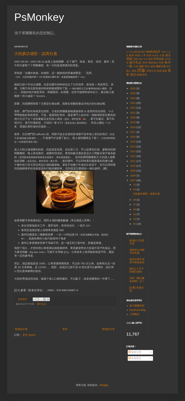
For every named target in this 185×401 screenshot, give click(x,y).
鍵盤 (164, 71)
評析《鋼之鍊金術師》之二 (137, 279)
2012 (133, 156)
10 (134, 184)
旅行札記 (41, 304)
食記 (133, 74)
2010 (133, 165)
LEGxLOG (139, 51)
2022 (133, 107)
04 (134, 214)
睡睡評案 (161, 66)
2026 (133, 88)
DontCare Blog (138, 310)
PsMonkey (39, 17)
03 (134, 219)
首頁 (64, 329)
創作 (131, 55)
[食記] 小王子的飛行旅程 (137, 270)
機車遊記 (153, 62)
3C (127, 52)
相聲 (152, 66)
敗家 (150, 59)
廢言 (168, 55)
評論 (141, 70)
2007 (133, 180)
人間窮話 (134, 314)
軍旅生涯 (151, 71)
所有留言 (134, 358)
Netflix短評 (153, 51)
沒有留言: (23, 299)
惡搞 (135, 59)
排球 (146, 59)
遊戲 (159, 71)
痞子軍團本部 (137, 305)
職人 (128, 71)
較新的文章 (21, 329)
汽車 (135, 66)
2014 (133, 146)
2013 (133, 151)
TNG (163, 52)
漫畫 (141, 66)
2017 (133, 132)
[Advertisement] (65, 317)
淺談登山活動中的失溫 (137, 251)
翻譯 (169, 66)
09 (134, 189)
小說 (162, 55)
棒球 (145, 62)
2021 (133, 112)
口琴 (143, 55)
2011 (133, 161)
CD (131, 52)
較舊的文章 (108, 329)
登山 (147, 66)
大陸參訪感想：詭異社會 (35, 53)
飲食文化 (142, 74)
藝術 (134, 71)
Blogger (104, 385)
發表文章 (134, 352)
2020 (133, 117)
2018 (133, 127)
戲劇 (141, 59)
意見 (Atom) (29, 334)
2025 (133, 93)
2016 (133, 136)
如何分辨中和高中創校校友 (137, 261)
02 (134, 223)
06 (134, 209)
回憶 (149, 55)
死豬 (161, 62)
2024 (133, 98)
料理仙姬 (159, 58)
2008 (133, 175)
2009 (133, 170)
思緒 (129, 58)
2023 (133, 103)
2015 (133, 141)
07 (134, 204)
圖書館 (155, 55)
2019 (133, 122)
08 (134, 199)
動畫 (137, 55)
